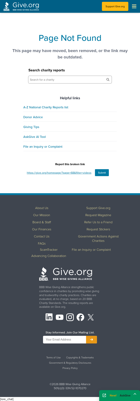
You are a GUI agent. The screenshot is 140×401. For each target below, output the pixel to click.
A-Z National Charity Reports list (45, 107)
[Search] (108, 79)
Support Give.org (115, 6)
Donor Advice (33, 117)
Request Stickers (98, 229)
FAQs (42, 243)
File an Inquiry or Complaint (42, 146)
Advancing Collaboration (48, 255)
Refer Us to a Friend (98, 222)
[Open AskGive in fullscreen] (104, 395)
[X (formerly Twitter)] (91, 317)
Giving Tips (31, 127)
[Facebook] (80, 317)
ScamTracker (49, 249)
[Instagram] (70, 317)
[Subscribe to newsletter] (91, 339)
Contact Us (41, 236)
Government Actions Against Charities (98, 238)
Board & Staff (41, 222)
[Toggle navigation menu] (134, 6)
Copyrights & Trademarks (80, 357)
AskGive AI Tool (34, 136)
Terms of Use (53, 357)
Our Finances (41, 229)
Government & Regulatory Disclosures (70, 362)
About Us (41, 208)
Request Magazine (98, 215)
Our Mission (41, 215)
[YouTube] (59, 317)
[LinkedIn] (49, 317)
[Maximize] (135, 394)
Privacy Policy (70, 368)
